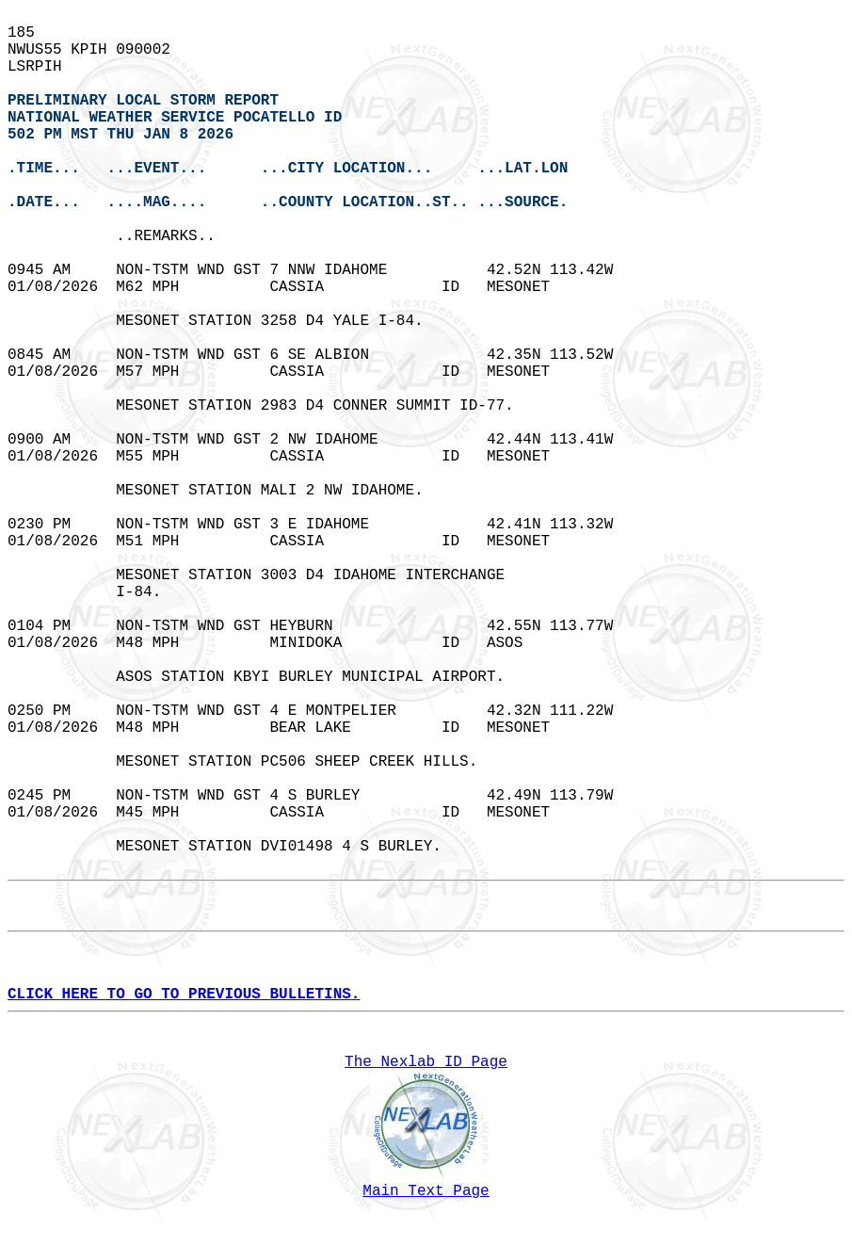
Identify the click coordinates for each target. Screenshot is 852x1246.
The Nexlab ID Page (426, 1062)
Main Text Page (425, 1191)
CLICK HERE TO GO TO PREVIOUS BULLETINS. (184, 994)
